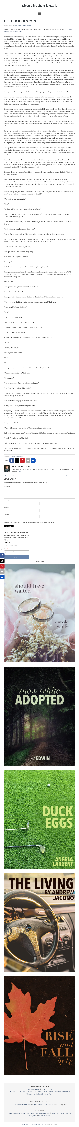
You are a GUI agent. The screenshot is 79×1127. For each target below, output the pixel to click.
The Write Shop (46, 1089)
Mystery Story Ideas (27, 1113)
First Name (7, 542)
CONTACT (25, 1124)
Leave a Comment (27, 25)
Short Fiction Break (39, 5)
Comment (7, 486)
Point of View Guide (50, 1092)
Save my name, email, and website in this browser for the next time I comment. (29, 523)
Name (6, 501)
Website (6, 514)
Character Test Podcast (34, 1092)
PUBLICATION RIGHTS (36, 1124)
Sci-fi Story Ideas (44, 1116)
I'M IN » (16, 557)
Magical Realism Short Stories (42, 1104)
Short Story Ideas (14, 1113)
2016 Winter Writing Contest (16, 456)
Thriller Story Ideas (57, 1113)
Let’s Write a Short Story (17, 1092)
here (19, 472)
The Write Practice (33, 1089)
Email (6, 507)
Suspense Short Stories (23, 1104)
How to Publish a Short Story (42, 1094)
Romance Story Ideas (43, 1113)
